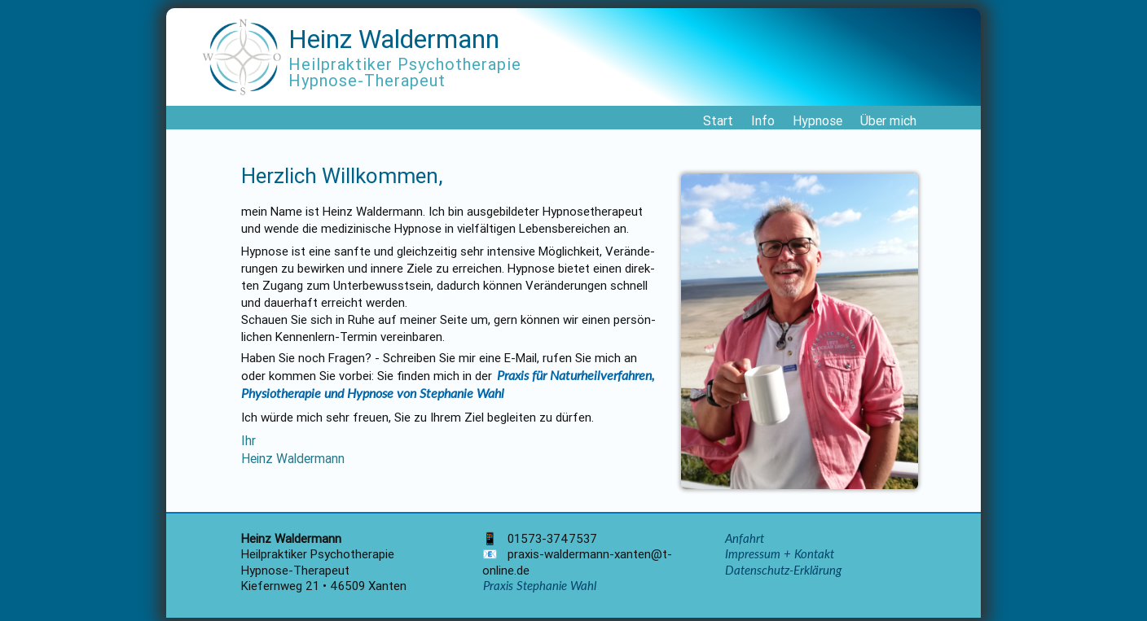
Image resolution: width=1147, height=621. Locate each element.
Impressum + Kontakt (779, 553)
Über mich (888, 120)
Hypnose (817, 120)
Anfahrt (744, 538)
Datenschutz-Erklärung (783, 569)
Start (718, 120)
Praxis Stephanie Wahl (539, 585)
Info (763, 120)
